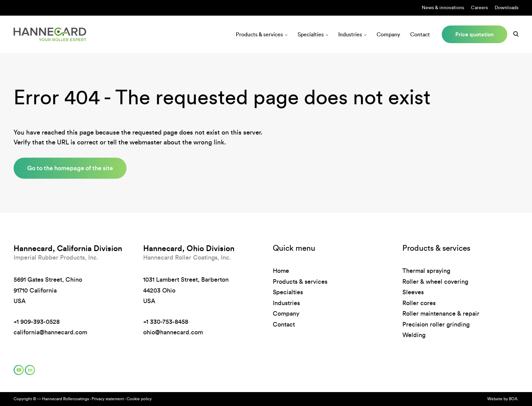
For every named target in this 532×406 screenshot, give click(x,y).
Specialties (311, 34)
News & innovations (443, 8)
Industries (350, 34)
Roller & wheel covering (435, 281)
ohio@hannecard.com (173, 332)
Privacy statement (108, 398)
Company (388, 34)
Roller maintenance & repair (440, 313)
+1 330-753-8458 (165, 321)
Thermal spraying (426, 271)
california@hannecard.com (50, 332)
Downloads (506, 8)
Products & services (259, 34)
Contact (420, 34)
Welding (413, 335)
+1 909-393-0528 (37, 321)
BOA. (513, 398)
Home (281, 271)
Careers (479, 8)
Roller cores (419, 303)
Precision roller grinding (436, 324)
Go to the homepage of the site (70, 168)
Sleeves (413, 292)
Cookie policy (139, 398)
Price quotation (474, 34)
